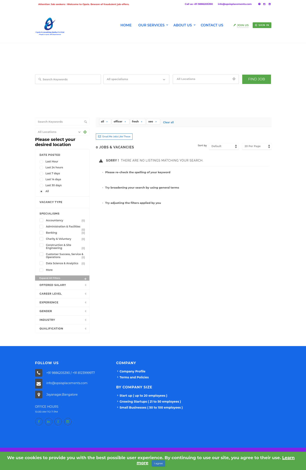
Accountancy (66, 220)
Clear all (168, 122)
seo (152, 121)
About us (182, 25)
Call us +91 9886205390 (199, 4)
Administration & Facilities (66, 227)
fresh (137, 121)
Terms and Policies (134, 377)
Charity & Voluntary (66, 239)
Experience (49, 302)
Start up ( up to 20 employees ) (143, 396)
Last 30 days (53, 185)
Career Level (51, 293)
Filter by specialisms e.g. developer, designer (130, 86)
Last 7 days (52, 173)
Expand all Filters (63, 279)
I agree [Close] (158, 463)
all (104, 121)
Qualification (51, 328)
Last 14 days (53, 179)
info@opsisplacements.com (235, 4)
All (47, 191)
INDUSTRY (47, 319)
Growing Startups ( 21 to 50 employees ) (150, 401)
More (49, 269)
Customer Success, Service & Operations (66, 256)
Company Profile (133, 371)
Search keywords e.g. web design (55, 86)
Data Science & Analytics (66, 263)
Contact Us (212, 25)
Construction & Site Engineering (66, 246)
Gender (46, 311)
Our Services (151, 25)
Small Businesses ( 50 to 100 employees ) (151, 407)
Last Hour (51, 161)
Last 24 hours (54, 167)
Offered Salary (53, 285)
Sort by (202, 145)
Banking (66, 232)
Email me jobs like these (116, 136)
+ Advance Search (253, 86)
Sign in (262, 25)
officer (120, 121)
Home (126, 25)
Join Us (243, 25)
